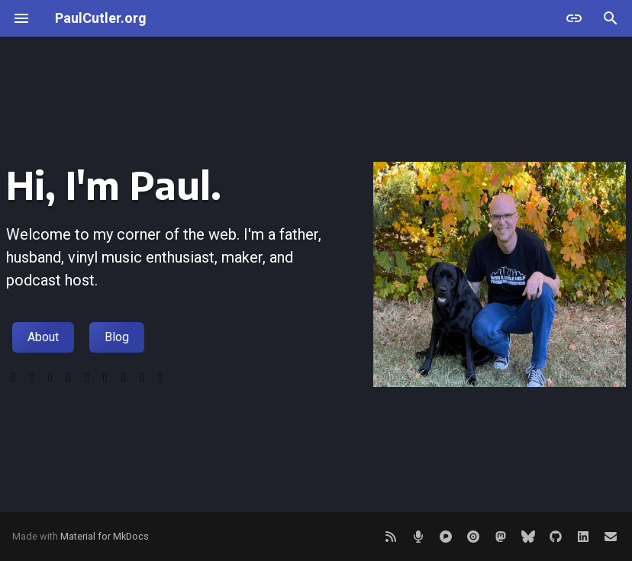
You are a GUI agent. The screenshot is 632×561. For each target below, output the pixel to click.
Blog (117, 337)
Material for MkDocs (104, 536)
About (43, 337)
